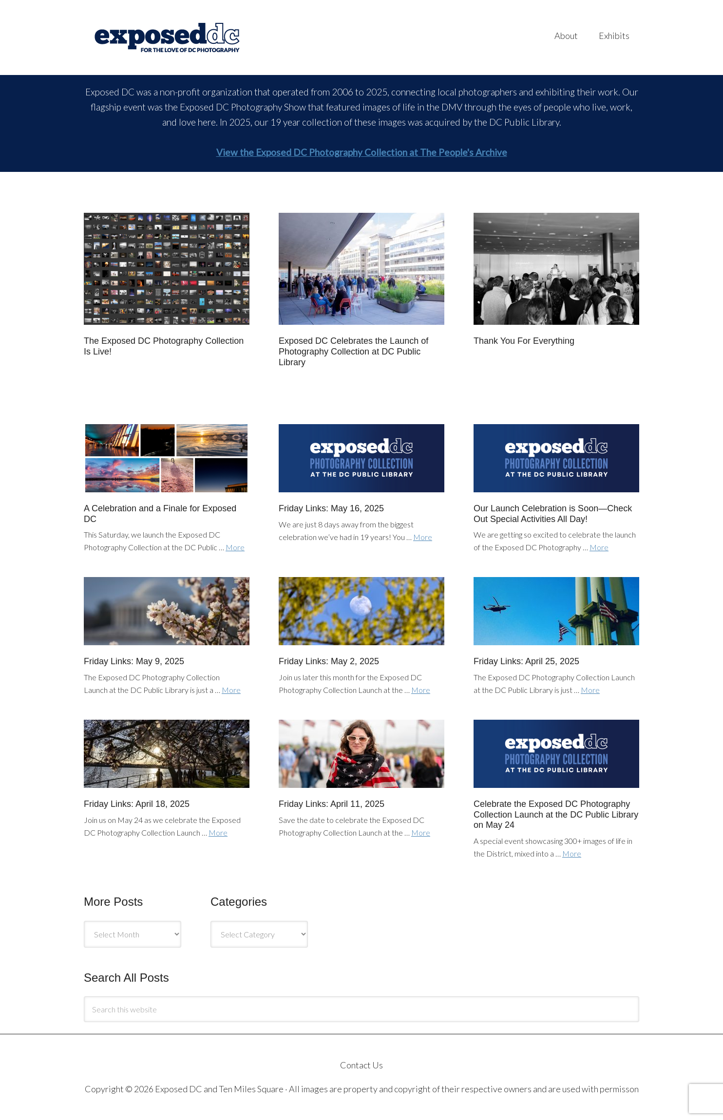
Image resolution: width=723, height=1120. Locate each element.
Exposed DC (181, 37)
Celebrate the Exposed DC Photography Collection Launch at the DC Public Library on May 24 (556, 814)
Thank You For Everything (524, 341)
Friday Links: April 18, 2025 (137, 804)
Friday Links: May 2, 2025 (329, 661)
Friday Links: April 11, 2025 (331, 804)
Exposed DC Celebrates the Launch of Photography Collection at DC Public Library (353, 351)
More (235, 547)
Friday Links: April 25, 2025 (526, 661)
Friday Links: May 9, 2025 (134, 661)
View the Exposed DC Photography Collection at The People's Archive (361, 152)
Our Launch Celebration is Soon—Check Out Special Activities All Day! (553, 514)
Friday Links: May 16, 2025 (331, 508)
